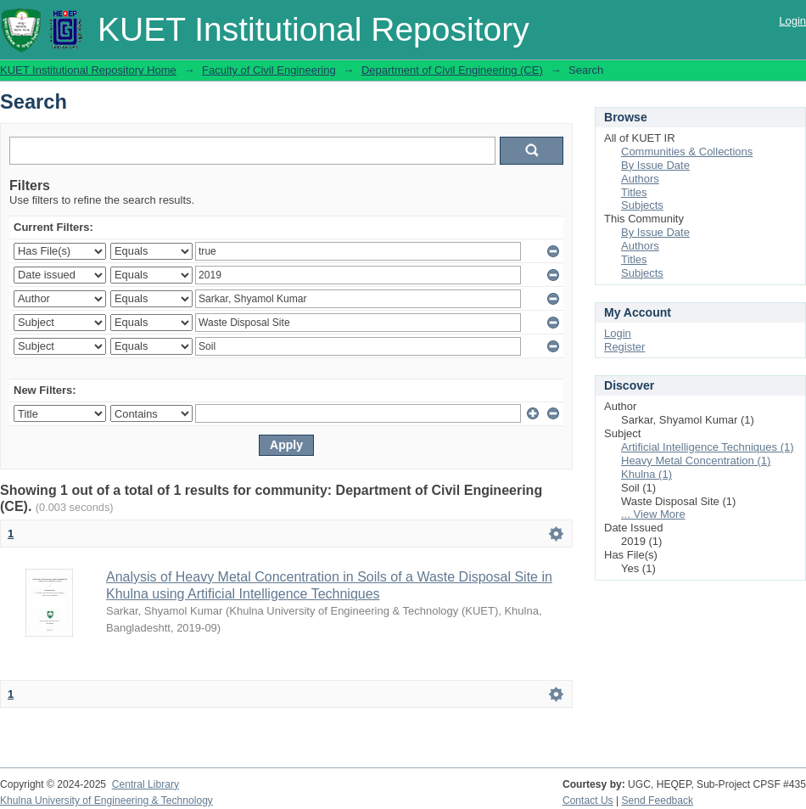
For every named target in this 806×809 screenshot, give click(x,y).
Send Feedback (658, 800)
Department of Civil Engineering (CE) (452, 70)
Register (624, 346)
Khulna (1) (646, 474)
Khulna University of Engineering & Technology (106, 800)
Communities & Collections (687, 151)
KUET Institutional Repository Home (88, 70)
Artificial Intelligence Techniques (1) (707, 447)
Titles (634, 192)
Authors (640, 178)
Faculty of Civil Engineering (269, 70)
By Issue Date (655, 165)
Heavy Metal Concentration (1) (695, 460)
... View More (653, 514)
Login (792, 20)
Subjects (642, 205)
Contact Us (588, 800)
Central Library (145, 784)
